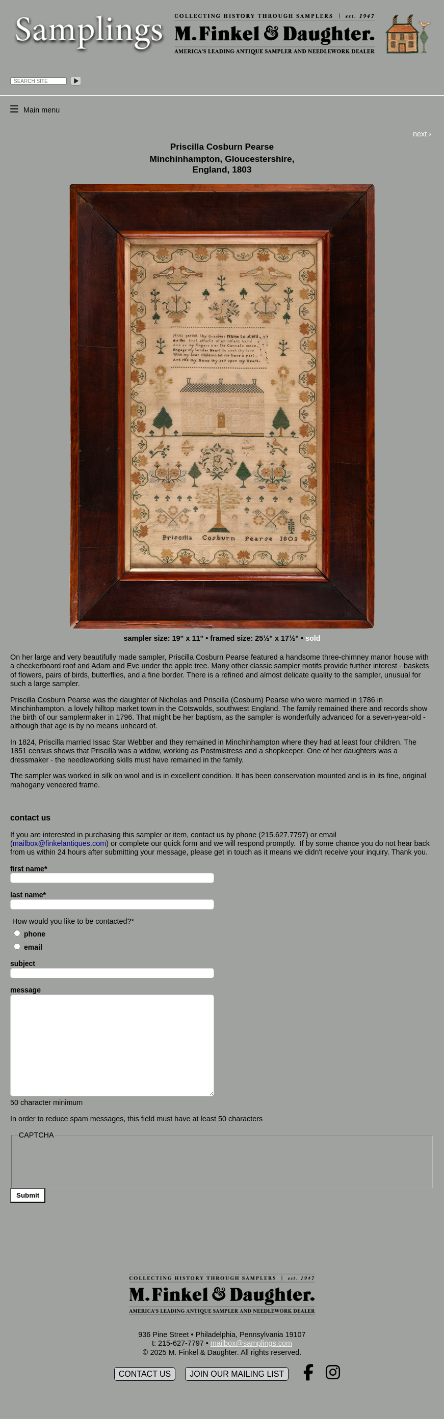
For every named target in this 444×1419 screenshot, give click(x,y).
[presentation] (95, 1162)
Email (33, 947)
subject (22, 963)
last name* (28, 895)
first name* (28, 869)
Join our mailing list (237, 1374)
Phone (34, 934)
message (25, 990)
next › (422, 134)
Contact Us (145, 1374)
